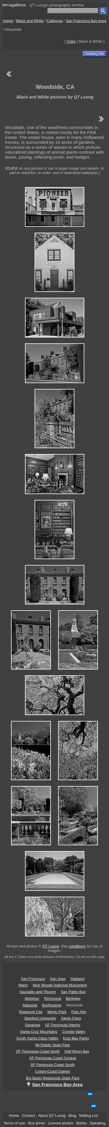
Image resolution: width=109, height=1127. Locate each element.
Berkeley (73, 998)
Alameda (29, 1005)
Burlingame (51, 1005)
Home (8, 21)
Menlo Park (57, 1012)
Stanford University (40, 1018)
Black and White (30, 21)
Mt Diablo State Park (52, 1045)
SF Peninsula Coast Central (52, 1058)
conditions (77, 946)
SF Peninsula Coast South (53, 1065)
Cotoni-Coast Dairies (52, 1071)
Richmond (52, 998)
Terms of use (14, 1123)
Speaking (98, 1123)
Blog (72, 1115)
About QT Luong (51, 1115)
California (54, 21)
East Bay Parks (76, 1038)
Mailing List (88, 1115)
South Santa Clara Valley (37, 1038)
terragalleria (14, 4)
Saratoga (32, 1025)
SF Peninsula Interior (62, 1025)
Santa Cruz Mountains (39, 1031)
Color (71, 41)
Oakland (77, 979)
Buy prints (36, 1123)
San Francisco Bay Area (86, 21)
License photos (60, 1123)
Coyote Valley (73, 1031)
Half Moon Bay (77, 1051)
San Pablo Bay (73, 992)
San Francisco (33, 979)
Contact (28, 1115)
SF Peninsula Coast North (38, 1051)
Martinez (32, 998)
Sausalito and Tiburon (37, 992)
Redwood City (30, 1012)
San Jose (57, 979)
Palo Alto (78, 1012)
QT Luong (50, 946)
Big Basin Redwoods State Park (52, 1078)
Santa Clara (71, 1018)
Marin (23, 985)
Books (81, 1123)
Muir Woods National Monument (60, 985)
